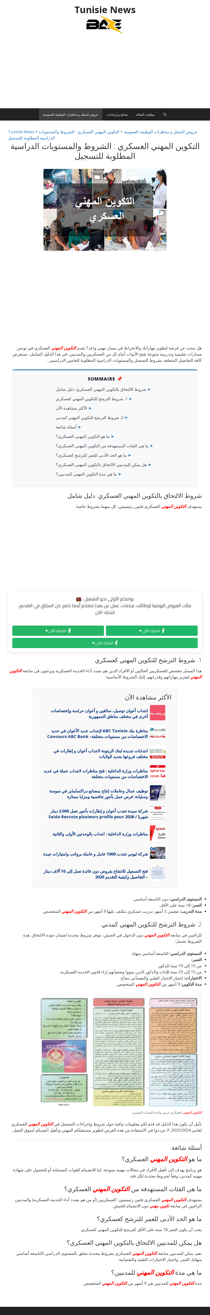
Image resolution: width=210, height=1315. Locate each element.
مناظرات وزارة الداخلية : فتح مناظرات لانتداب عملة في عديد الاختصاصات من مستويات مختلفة (96, 773)
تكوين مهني (159, 1206)
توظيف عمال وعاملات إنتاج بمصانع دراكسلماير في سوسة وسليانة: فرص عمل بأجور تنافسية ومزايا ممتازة (98, 793)
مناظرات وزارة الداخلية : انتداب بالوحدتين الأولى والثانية (100, 834)
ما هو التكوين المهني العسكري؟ (83, 436)
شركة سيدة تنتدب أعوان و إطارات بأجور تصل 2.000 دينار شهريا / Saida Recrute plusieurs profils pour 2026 (98, 813)
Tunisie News (105, 9)
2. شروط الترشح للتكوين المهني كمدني (89, 417)
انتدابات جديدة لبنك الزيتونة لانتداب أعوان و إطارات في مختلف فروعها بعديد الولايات (100, 753)
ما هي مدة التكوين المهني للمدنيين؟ (86, 474)
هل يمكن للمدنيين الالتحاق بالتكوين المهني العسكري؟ (101, 464)
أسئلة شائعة (66, 427)
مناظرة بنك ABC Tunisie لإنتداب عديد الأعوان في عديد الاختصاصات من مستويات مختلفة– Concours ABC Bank (97, 733)
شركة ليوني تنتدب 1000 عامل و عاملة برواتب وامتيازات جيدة (95, 854)
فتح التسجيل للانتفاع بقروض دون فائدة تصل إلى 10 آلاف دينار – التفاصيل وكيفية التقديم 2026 (95, 874)
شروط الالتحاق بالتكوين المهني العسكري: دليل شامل (101, 389)
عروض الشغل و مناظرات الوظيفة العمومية (70, 114)
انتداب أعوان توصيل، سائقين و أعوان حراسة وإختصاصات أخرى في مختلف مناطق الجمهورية (99, 713)
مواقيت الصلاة (145, 114)
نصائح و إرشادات (117, 114)
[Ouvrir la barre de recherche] (165, 114)
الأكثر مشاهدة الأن (71, 408)
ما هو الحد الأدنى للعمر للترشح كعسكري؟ (91, 455)
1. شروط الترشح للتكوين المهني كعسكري (92, 398)
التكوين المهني (63, 348)
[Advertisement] (105, 73)
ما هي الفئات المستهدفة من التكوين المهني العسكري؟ (102, 446)
